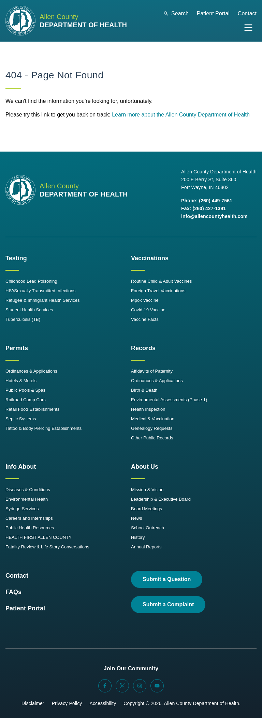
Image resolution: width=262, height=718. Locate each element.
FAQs (13, 592)
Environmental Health (26, 499)
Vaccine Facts (145, 319)
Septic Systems (20, 418)
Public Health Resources (29, 527)
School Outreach (147, 527)
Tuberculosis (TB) (22, 319)
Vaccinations (150, 258)
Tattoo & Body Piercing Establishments (43, 428)
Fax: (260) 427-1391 (203, 208)
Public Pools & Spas (25, 390)
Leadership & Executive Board (161, 499)
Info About (20, 466)
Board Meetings (146, 508)
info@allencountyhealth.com (214, 216)
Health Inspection (148, 409)
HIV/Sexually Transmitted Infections (40, 290)
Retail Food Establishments (32, 409)
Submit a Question (167, 579)
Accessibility (102, 703)
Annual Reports (146, 546)
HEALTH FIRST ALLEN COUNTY (38, 537)
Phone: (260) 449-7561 (206, 200)
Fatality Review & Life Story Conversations (47, 546)
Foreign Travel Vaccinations (158, 290)
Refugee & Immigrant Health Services (42, 300)
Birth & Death (144, 390)
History (138, 537)
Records (143, 348)
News (136, 518)
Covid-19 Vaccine (148, 309)
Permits (16, 348)
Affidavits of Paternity (152, 371)
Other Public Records (152, 437)
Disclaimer (32, 703)
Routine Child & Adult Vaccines (161, 281)
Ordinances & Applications (31, 371)
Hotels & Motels (21, 380)
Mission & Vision (147, 489)
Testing (16, 258)
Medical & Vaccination (152, 418)
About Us (144, 466)
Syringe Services (22, 508)
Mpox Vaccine (145, 300)
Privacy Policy (67, 703)
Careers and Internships (29, 518)
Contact (247, 13)
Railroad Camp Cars (25, 399)
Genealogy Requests (151, 428)
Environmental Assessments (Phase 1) (169, 399)
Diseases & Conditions (27, 489)
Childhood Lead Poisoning (31, 281)
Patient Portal (213, 13)
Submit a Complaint (168, 604)
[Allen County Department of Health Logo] (66, 21)
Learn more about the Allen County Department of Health (181, 115)
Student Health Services (29, 309)
